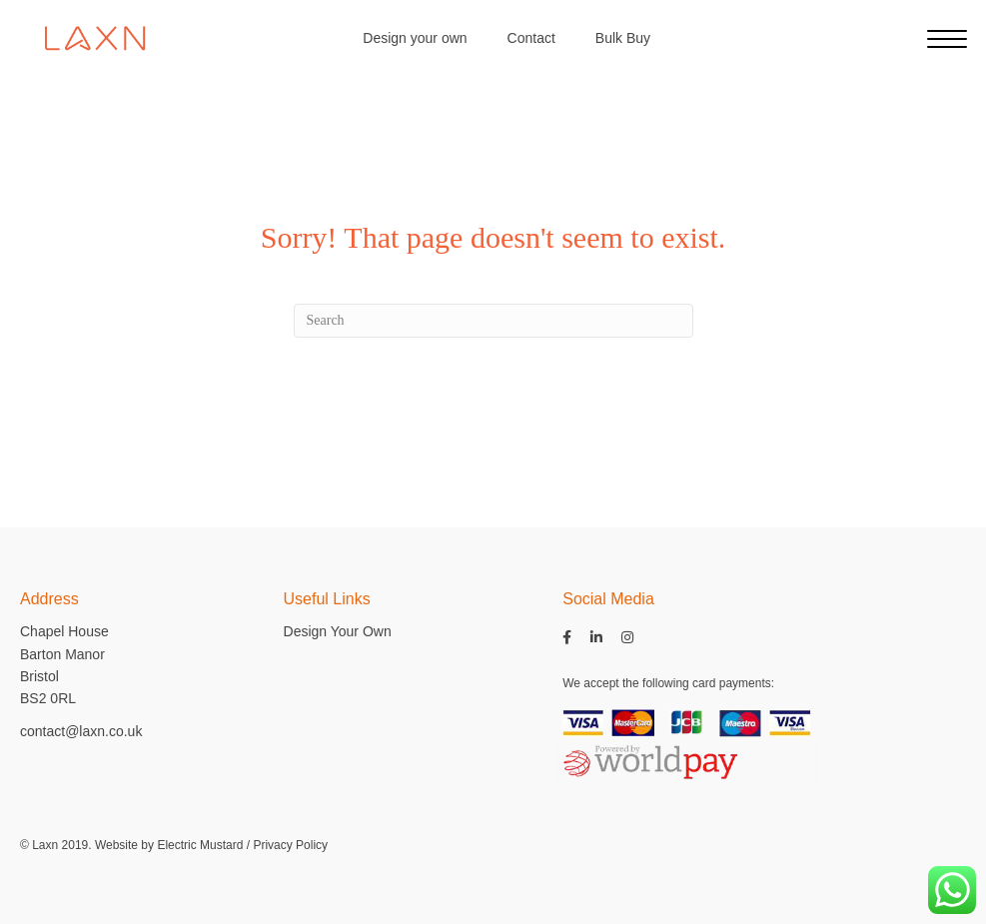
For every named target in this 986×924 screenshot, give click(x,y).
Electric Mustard (200, 845)
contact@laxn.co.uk (81, 731)
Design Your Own (338, 631)
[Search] (493, 321)
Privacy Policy (290, 845)
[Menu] (947, 40)
